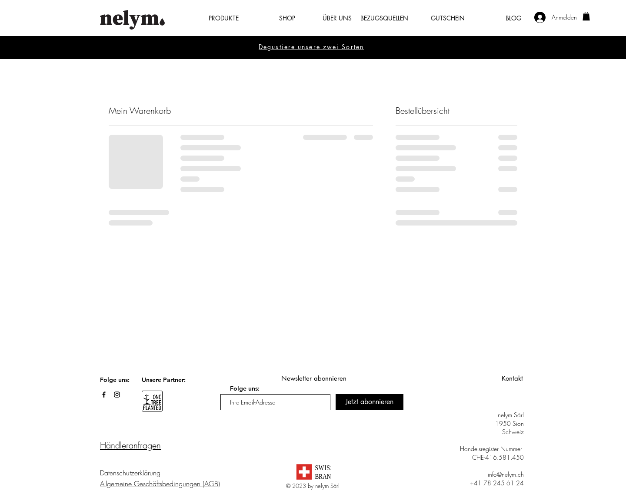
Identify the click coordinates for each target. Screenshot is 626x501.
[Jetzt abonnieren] (369, 402)
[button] (214, 18)
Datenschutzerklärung (130, 473)
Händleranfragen (130, 445)
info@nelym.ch (506, 474)
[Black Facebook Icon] (104, 394)
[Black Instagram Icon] (117, 394)
